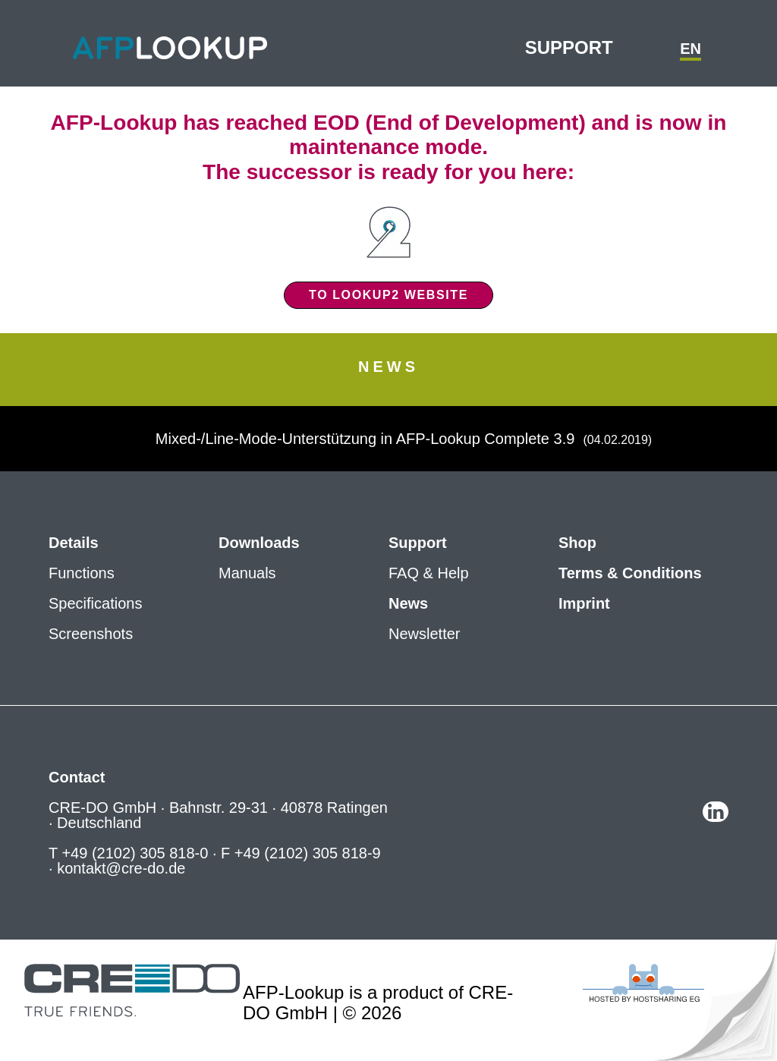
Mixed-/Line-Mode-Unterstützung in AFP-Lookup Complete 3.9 (367, 438)
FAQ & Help (428, 573)
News (408, 603)
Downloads (259, 542)
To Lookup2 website (388, 294)
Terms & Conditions (630, 573)
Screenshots (91, 633)
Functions (82, 573)
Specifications (95, 603)
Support (569, 47)
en (690, 48)
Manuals (247, 573)
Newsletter (424, 633)
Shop (577, 542)
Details (74, 542)
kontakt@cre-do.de (121, 868)
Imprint (584, 603)
